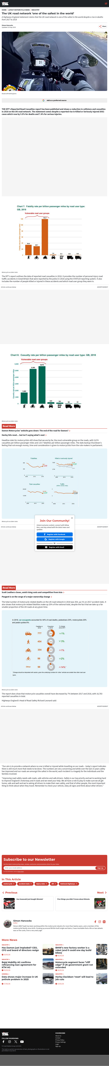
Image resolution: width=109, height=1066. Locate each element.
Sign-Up (58, 1046)
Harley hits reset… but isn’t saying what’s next (24, 435)
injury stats (40, 884)
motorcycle (8, 884)
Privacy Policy (21, 871)
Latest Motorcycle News (19, 10)
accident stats (24, 884)
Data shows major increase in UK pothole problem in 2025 (20, 978)
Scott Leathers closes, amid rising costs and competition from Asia (33, 592)
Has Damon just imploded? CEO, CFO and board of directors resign (20, 949)
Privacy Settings (60, 1042)
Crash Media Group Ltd (10, 1046)
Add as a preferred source (54, 100)
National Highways (67, 884)
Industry (35, 10)
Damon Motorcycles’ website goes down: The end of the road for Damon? (36, 430)
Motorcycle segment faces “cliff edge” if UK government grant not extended (74, 965)
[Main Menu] (106, 3)
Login (57, 1044)
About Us (58, 1036)
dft (53, 884)
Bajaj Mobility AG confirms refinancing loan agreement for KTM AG (19, 965)
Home (4, 10)
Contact (58, 1038)
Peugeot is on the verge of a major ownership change (27, 596)
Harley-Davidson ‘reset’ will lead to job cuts (74, 978)
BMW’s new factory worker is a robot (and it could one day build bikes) (73, 950)
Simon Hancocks (7, 25)
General (5, 974)
